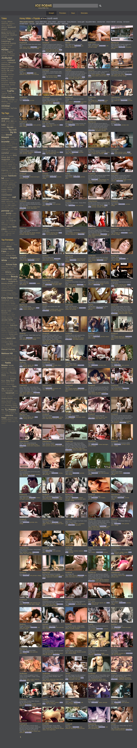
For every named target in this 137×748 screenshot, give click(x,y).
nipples (9, 203)
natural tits (9, 201)
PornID (11, 76)
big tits (13, 132)
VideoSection (7, 97)
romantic (3, 217)
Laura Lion (11, 338)
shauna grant (96, 529)
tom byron (126, 22)
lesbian (4, 189)
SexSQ (12, 85)
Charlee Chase (5, 292)
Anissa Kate (11, 264)
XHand (11, 101)
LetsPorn (4, 62)
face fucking (11, 163)
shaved (10, 219)
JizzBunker (6, 58)
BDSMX (14, 31)
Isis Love (11, 313)
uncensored (11, 231)
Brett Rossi (4, 281)
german (14, 172)
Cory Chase (7, 298)
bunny (115, 312)
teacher (30, 339)
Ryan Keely (10, 384)
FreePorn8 (5, 43)
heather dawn (36, 207)
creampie (4, 149)
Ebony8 (10, 37)
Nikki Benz (11, 367)
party (102, 284)
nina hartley (114, 75)
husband (10, 182)
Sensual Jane (11, 395)
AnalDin (4, 29)
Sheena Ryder (6, 402)
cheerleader (76, 232)
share (55, 234)
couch (124, 152)
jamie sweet (23, 394)
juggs (5, 185)
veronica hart (101, 22)
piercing (10, 208)
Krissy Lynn (13, 334)
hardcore (12, 175)
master (48, 126)
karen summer (118, 153)
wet (13, 233)
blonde (9, 135)
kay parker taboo (91, 22)
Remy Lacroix (5, 379)
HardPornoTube (6, 45)
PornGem (11, 74)
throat (8, 229)
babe (3, 125)
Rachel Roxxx (11, 375)
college (3, 145)
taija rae (48, 366)
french (10, 170)
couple (8, 147)
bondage (12, 137)
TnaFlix (10, 91)
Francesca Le (9, 307)
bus (46, 75)
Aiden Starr (9, 244)
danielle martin (95, 526)
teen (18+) (77, 286)
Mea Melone (13, 351)
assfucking (11, 123)
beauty (3, 127)
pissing (16, 208)
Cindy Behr (13, 295)
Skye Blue (8, 403)
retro (73, 103)
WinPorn (4, 102)
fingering (4, 170)
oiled (2, 205)
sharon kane (31, 48)
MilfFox (12, 68)
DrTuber (4, 37)
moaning (12, 199)
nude (13, 203)
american (13, 119)
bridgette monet (46, 343)
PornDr (4, 74)
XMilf (15, 101)
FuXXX (13, 43)
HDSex (4, 49)
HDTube (11, 50)
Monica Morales (10, 359)
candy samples (72, 258)
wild (10, 235)
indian (15, 182)
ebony (11, 161)
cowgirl (14, 147)
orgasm (13, 205)
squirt (13, 223)
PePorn (10, 72)
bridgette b (59, 342)
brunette (5, 141)
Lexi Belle (10, 340)
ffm (58, 125)
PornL (3, 79)
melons (9, 197)
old (6, 205)
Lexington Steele (7, 342)
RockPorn (4, 83)
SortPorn (13, 89)
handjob (4, 176)
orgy (2, 207)
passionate (4, 208)
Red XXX (13, 377)
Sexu (3, 87)
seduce (67, 153)
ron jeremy (100, 181)
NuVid (3, 71)
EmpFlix (3, 39)
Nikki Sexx (4, 369)
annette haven (24, 23)
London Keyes (5, 346)
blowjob (5, 137)
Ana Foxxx (5, 258)
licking (10, 189)
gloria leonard (62, 22)
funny (2, 172)
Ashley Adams (5, 270)
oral (9, 205)
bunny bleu (121, 312)
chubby (9, 143)
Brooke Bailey (11, 285)
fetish (14, 168)
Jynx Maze (4, 327)
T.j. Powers (10, 409)
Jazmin (15, 318)
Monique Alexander (7, 360)
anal (3, 121)
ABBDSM (4, 23)
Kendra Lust (12, 332)
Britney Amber (7, 283)
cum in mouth (5, 151)
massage (4, 193)
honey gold (81, 22)
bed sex (93, 152)
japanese (12, 184)
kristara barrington (34, 176)
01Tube (4, 21)
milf (14, 197)
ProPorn (11, 80)
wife (6, 235)
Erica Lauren (11, 305)
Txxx (10, 93)
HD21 (9, 47)
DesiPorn (13, 35)
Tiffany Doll (4, 413)
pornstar (5, 210)
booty (3, 139)
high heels (7, 178)
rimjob (14, 215)
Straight (51, 13)
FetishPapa (6, 41)
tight (12, 229)
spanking (7, 223)
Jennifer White (7, 320)
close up (14, 143)
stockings (4, 224)
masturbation (6, 195)
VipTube (4, 99)
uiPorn (3, 95)
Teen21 (3, 91)
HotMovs (12, 54)
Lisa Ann (9, 344)
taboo (89, 103)
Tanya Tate (4, 412)
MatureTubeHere (7, 66)
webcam (9, 233)
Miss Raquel (9, 357)
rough (9, 217)
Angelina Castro (5, 262)
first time (67, 234)
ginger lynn (94, 100)
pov (11, 211)
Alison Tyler (5, 253)
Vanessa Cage (12, 418)
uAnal (14, 93)
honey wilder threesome (53, 23)
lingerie (3, 191)
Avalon (8, 277)
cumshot (5, 153)
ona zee (32, 23)
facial (10, 164)
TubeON (4, 93)
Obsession (4, 371)
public (3, 213)
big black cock (124, 728)
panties (12, 207)
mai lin (28, 208)
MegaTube (5, 68)
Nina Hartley (11, 369)
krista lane (78, 417)
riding (9, 215)
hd (2, 178)
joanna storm (103, 75)
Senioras (12, 83)
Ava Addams (10, 274)
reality (14, 213)
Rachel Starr (5, 377)
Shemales (84, 13)
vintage (3, 233)
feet (10, 166)
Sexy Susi (9, 396)
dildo (12, 157)
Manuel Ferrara (8, 349)
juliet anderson (40, 23)
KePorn (3, 60)
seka (66, 474)
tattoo (9, 227)
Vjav (16, 99)
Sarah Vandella (7, 391)
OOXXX (4, 72)
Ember (13, 303)
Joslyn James (5, 325)
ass (12, 121)
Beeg (3, 33)
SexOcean (5, 85)
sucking (4, 227)
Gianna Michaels (6, 309)
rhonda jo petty (79, 103)
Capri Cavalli (5, 287)
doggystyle (5, 159)
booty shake (9, 139)
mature (4, 197)
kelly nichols (49, 418)
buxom (47, 50)
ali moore (48, 152)
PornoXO (4, 81)
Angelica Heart (12, 260)
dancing (53, 232)
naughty (3, 203)
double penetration (120, 729)
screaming (4, 219)
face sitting (4, 164)
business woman (52, 75)
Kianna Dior (4, 334)
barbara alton (54, 283)
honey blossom (71, 22)
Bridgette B (12, 281)
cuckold (11, 149)
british (15, 139)
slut (7, 221)
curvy (6, 155)
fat (7, 166)
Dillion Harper (5, 303)
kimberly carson (104, 527)
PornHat (4, 76)
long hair (9, 191)
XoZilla (3, 103)
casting (12, 142)
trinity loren (65, 23)
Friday (15, 307)
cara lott (52, 50)
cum (15, 149)
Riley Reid (10, 381)
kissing (14, 185)
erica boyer (80, 258)
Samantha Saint (6, 386)
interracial (4, 184)
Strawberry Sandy (11, 405)
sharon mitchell (110, 22)
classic (24, 47)
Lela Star (3, 340)
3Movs (9, 21)
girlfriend (4, 173)
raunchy (59, 51)
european (4, 163)
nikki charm (34, 208)
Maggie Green (8, 347)
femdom (8, 168)
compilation (9, 145)
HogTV (10, 52)
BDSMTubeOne (6, 31)
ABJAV (3, 25)
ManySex (12, 62)
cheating (3, 143)
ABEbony (12, 23)
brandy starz (52, 342)
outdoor (7, 207)
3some (11, 116)
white (3, 235)
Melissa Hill (7, 353)
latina (9, 187)
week (55, 18)
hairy (16, 173)
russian (13, 217)
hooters (12, 180)
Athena (8, 272)
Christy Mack (5, 295)
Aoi (10, 266)
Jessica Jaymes (6, 322)
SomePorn (5, 89)
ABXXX (4, 27)
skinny (3, 221)
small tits (12, 221)
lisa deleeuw (105, 581)
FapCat (10, 39)
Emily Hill (4, 305)
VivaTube (10, 100)
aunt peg (119, 22)
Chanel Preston (7, 290)
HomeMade (5, 54)
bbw (8, 125)
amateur (5, 118)
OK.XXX (10, 71)
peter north (74, 499)
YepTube (13, 108)
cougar (3, 147)
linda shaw (72, 577)
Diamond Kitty (11, 302)
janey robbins (52, 22)
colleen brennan (118, 152)
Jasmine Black (5, 314)
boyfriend (128, 421)
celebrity (97, 417)
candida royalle (54, 309)
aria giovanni (94, 679)
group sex (11, 173)
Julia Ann (13, 325)
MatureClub (5, 64)
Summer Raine (5, 407)
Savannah (9, 393)
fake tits (15, 164)
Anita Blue (4, 266)
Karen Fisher (9, 329)
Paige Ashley (12, 371)
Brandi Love (11, 279)
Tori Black (11, 413)
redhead (4, 215)
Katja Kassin (10, 330)
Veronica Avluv (6, 420)
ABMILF (9, 25)
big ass (10, 127)
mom (3, 201)
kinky (9, 185)
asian (8, 121)
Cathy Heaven (12, 288)
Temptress (11, 412)
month (50, 18)
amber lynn (117, 100)
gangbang (8, 172)
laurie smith (98, 581)
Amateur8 (12, 27)
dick (8, 157)
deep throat (52, 729)
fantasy (3, 166)
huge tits (4, 182)
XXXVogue (5, 108)
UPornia (9, 95)
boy (27, 731)
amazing (75, 338)
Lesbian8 (11, 60)
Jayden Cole (10, 316)
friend (14, 170)
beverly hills (45, 342)
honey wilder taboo (41, 22)
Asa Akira (10, 268)
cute (10, 155)
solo (2, 223)
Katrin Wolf (4, 332)
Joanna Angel (10, 323)
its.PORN (11, 56)
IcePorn (4, 56)
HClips (3, 47)
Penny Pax (5, 373)
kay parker (49, 51)
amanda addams (31, 258)
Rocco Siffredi (5, 382)
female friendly (49, 258)
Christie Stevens (12, 294)
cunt (2, 155)
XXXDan (5, 106)
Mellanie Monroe (6, 355)
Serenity (3, 396)
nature (16, 201)
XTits (8, 104)
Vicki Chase (11, 421)
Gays (73, 13)
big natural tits (5, 132)
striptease (12, 224)
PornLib (9, 79)
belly (69, 45)
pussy (8, 213)
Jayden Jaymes (6, 318)
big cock (12, 130)
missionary (5, 199)
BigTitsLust (10, 33)
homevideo (5, 180)
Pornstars (62, 13)
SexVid (8, 86)
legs (13, 187)
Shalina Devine (7, 398)
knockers (3, 187)
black (3, 135)
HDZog (3, 52)
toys (6, 231)
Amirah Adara (11, 255)
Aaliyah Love (5, 243)
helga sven (127, 312)
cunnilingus (13, 153)
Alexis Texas (11, 251)
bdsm (12, 125)
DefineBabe (5, 35)
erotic (28, 47)
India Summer (6, 312)
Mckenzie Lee (5, 351)
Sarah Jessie (9, 389)
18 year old (4, 116)
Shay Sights (9, 400)
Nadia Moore (6, 363)
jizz (2, 185)
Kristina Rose (5, 336)
